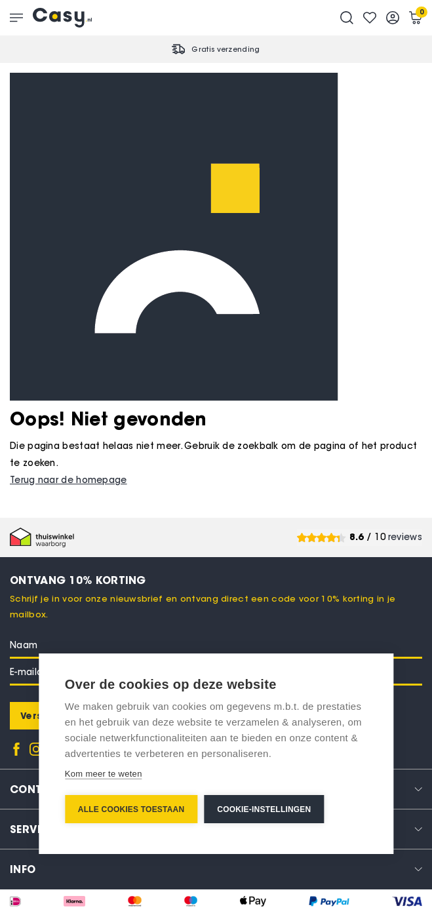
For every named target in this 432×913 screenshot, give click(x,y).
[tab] (216, 869)
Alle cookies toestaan (131, 809)
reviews (405, 537)
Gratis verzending (225, 49)
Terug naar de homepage (68, 480)
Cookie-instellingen (264, 809)
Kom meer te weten (103, 774)
